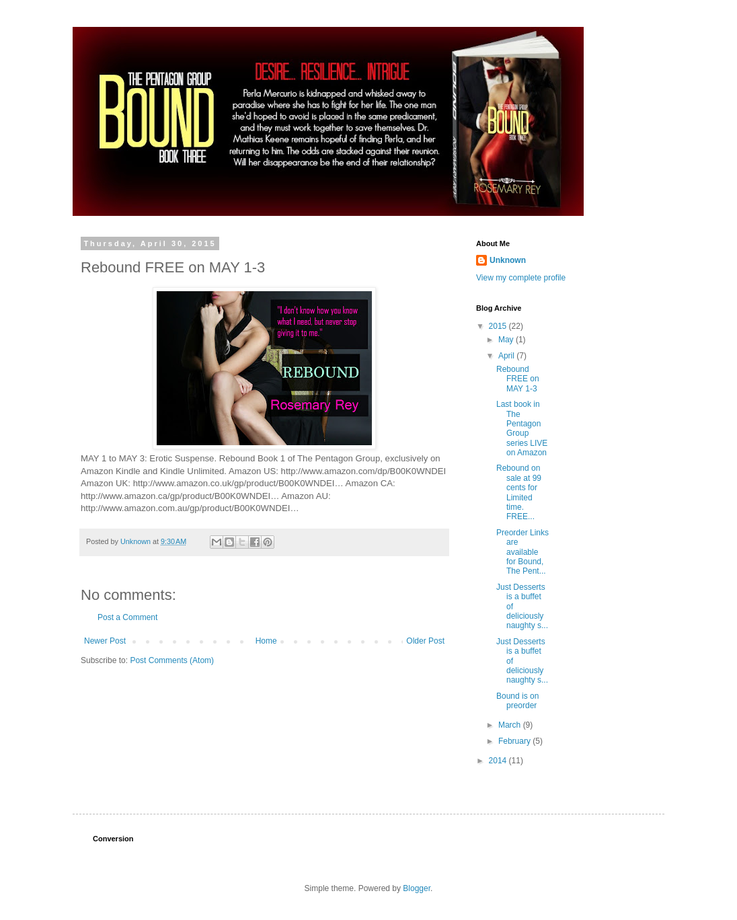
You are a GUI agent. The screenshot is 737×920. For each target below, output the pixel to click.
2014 (499, 760)
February (515, 741)
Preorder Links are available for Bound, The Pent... (522, 552)
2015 (499, 326)
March (510, 725)
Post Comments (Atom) (172, 660)
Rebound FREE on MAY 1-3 (517, 379)
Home (266, 641)
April (507, 355)
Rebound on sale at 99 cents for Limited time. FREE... (518, 492)
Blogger (416, 888)
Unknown (508, 260)
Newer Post (105, 641)
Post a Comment (127, 617)
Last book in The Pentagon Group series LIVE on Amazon (521, 428)
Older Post (425, 641)
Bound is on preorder (517, 700)
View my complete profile (521, 277)
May (507, 339)
